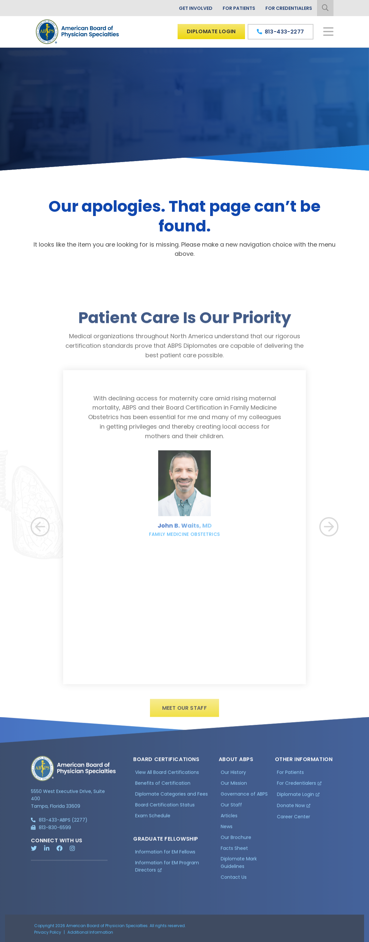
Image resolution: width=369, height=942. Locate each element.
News (227, 829)
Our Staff (231, 807)
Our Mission (234, 786)
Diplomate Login (211, 31)
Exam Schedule (152, 818)
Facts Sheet (234, 851)
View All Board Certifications (167, 775)
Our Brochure (236, 840)
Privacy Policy (47, 935)
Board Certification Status (165, 807)
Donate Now (291, 808)
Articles (229, 818)
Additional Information (90, 935)
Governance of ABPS (244, 796)
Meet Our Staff (184, 711)
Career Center (293, 819)
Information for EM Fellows (165, 854)
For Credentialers (288, 8)
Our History (233, 775)
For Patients (239, 8)
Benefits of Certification (162, 786)
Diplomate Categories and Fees (171, 796)
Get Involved (195, 8)
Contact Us (234, 880)
